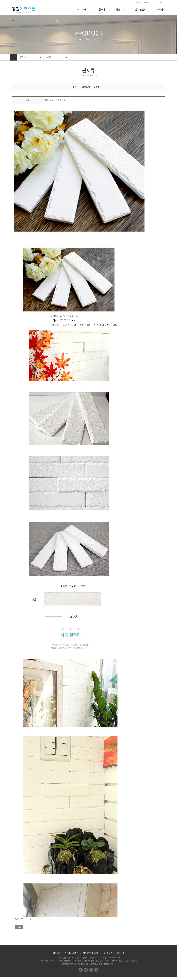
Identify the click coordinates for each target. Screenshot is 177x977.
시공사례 (120, 9)
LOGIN (146, 2)
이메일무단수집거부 (90, 953)
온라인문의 (140, 9)
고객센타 (161, 9)
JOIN (152, 2)
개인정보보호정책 (71, 953)
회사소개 (81, 9)
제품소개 (100, 9)
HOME (139, 2)
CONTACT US (161, 2)
